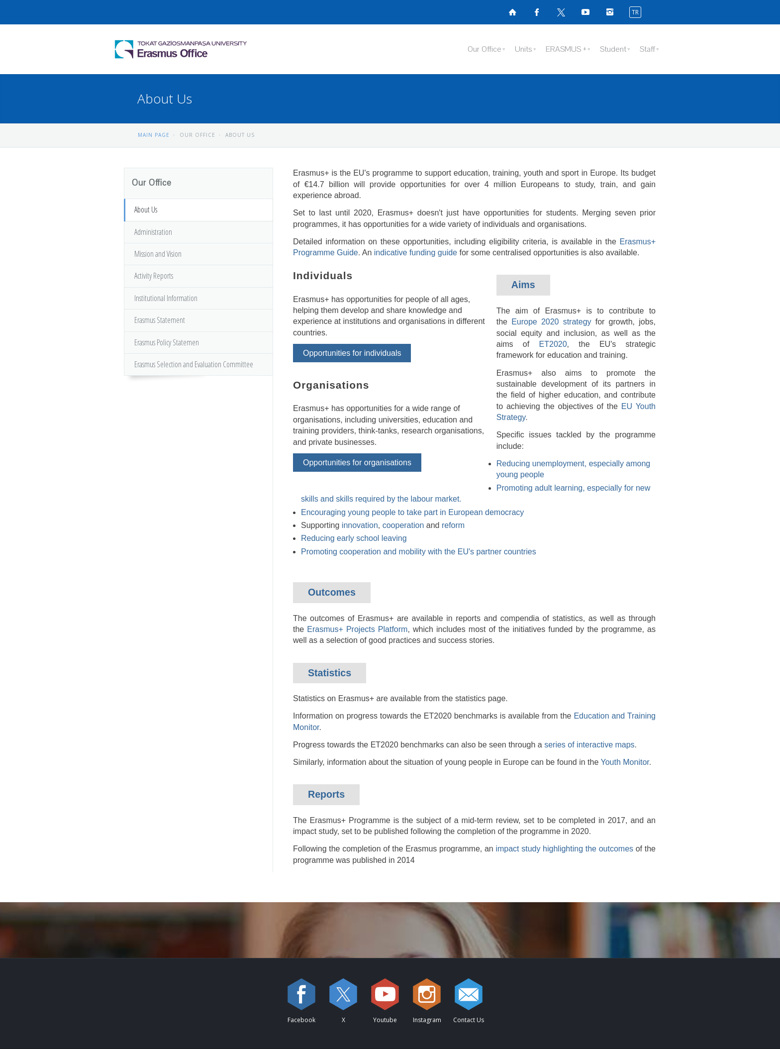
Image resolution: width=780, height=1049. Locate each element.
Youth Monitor (624, 762)
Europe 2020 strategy (551, 321)
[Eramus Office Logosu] (208, 49)
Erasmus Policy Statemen (166, 342)
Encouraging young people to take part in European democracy (412, 512)
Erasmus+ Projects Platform (357, 629)
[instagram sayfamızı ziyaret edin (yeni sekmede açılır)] (427, 994)
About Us (145, 209)
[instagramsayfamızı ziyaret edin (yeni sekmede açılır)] (610, 12)
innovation (360, 525)
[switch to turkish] (633, 11)
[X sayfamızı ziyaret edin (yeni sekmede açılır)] (561, 12)
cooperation (403, 525)
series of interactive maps (589, 744)
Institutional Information (165, 298)
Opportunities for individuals (352, 353)
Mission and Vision (158, 253)
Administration (153, 231)
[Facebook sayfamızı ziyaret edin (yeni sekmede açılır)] (537, 12)
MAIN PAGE (154, 134)
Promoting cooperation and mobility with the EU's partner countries (418, 551)
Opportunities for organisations (357, 462)
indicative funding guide (415, 252)
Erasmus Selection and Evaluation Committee (193, 364)
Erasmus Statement (159, 320)
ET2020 (553, 344)
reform (453, 525)
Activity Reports (153, 275)
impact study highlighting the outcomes (564, 848)
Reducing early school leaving (354, 538)
